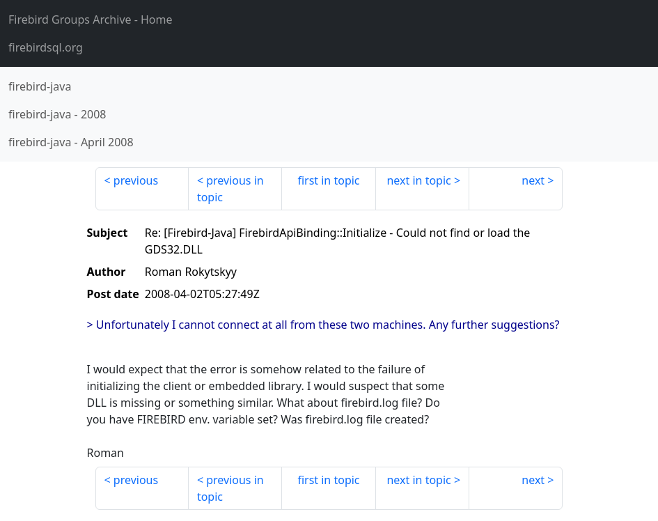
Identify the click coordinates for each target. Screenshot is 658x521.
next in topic (418, 180)
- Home (90, 19)
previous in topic (230, 189)
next (533, 180)
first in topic (328, 180)
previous (135, 180)
